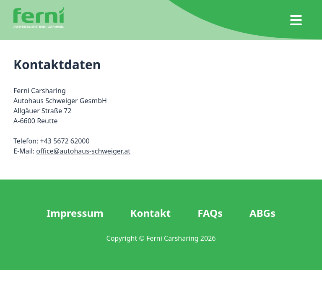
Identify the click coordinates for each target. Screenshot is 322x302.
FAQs (210, 213)
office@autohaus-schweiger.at (83, 151)
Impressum (75, 213)
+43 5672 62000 (64, 141)
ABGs (262, 213)
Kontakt (150, 213)
